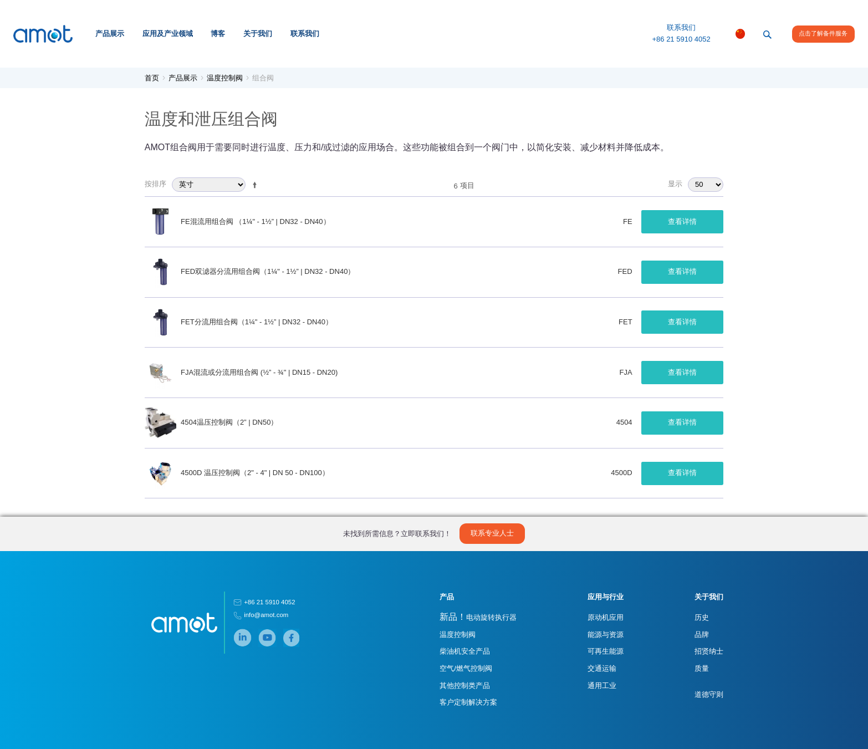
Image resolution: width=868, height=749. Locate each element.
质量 (702, 668)
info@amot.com (266, 615)
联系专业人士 (492, 533)
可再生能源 (606, 651)
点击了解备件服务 (823, 33)
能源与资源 (606, 634)
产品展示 (109, 33)
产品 (447, 597)
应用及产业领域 (167, 33)
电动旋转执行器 (478, 616)
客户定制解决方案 (468, 702)
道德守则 (709, 694)
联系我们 (304, 33)
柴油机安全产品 (465, 651)
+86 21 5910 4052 (681, 39)
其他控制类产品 (465, 685)
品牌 (702, 634)
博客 (218, 33)
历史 (702, 617)
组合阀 (263, 78)
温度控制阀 (225, 78)
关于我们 (257, 33)
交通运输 (602, 668)
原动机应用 (606, 617)
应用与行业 (606, 597)
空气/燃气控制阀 (466, 668)
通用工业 (602, 685)
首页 (152, 78)
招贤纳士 (709, 651)
